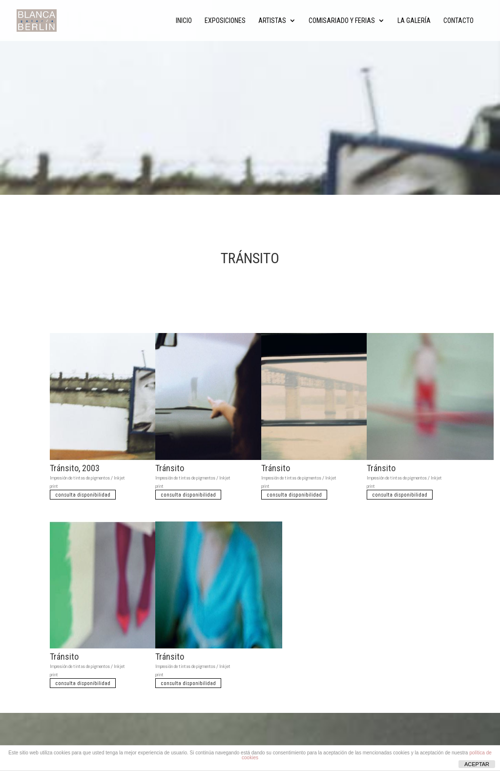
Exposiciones (225, 20)
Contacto (458, 20)
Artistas (272, 20)
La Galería (414, 20)
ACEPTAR (476, 764)
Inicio (184, 20)
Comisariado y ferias (342, 20)
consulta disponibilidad (82, 494)
